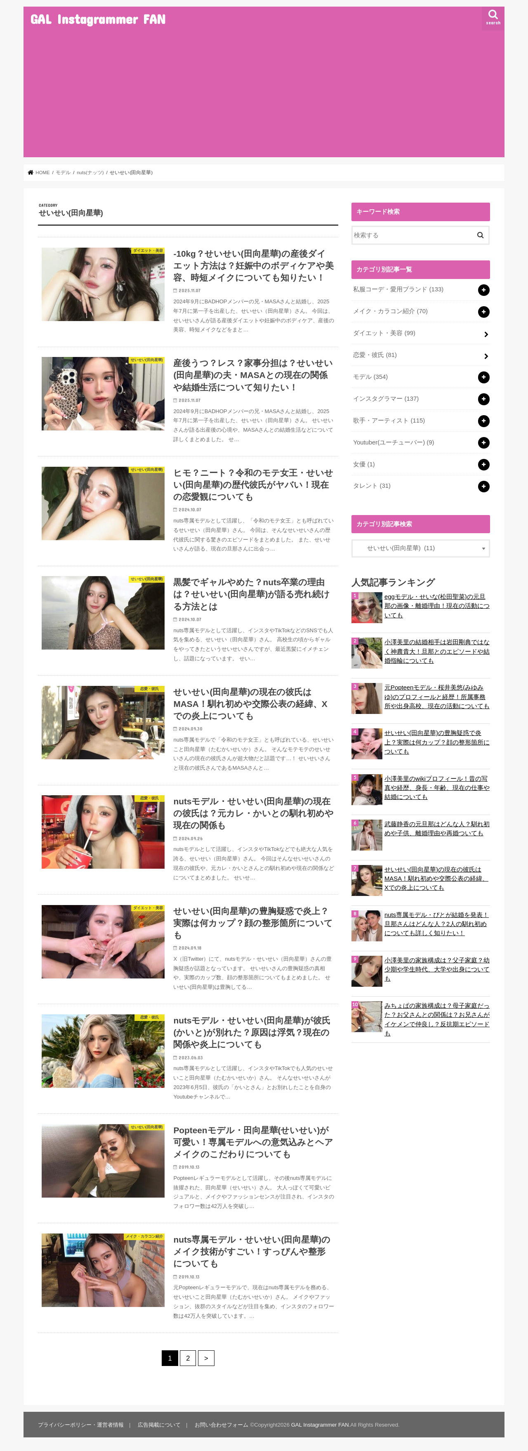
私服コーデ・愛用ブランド (398, 289)
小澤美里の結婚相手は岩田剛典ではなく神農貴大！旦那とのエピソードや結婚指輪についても (437, 651)
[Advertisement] (264, 95)
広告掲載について (159, 1425)
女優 (364, 464)
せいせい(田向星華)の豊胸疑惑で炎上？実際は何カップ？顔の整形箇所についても (437, 742)
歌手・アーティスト (389, 420)
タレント (372, 485)
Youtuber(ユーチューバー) (393, 442)
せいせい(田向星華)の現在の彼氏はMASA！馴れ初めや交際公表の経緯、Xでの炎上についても (436, 878)
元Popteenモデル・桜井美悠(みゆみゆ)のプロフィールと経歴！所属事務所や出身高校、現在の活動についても (437, 696)
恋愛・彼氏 (375, 355)
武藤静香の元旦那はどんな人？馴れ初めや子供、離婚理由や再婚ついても (437, 829)
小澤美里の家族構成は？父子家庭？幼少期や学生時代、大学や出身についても (437, 969)
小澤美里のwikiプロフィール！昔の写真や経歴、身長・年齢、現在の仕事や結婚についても (437, 787)
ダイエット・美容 (384, 333)
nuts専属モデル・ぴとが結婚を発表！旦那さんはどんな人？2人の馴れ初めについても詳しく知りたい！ (436, 924)
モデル (370, 376)
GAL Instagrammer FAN (97, 19)
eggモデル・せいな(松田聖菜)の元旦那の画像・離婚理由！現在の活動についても (437, 605)
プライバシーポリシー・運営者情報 (81, 1425)
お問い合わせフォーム (221, 1425)
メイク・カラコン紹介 (390, 311)
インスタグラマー (386, 398)
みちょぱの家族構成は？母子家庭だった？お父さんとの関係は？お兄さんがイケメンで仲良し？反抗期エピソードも (437, 1019)
